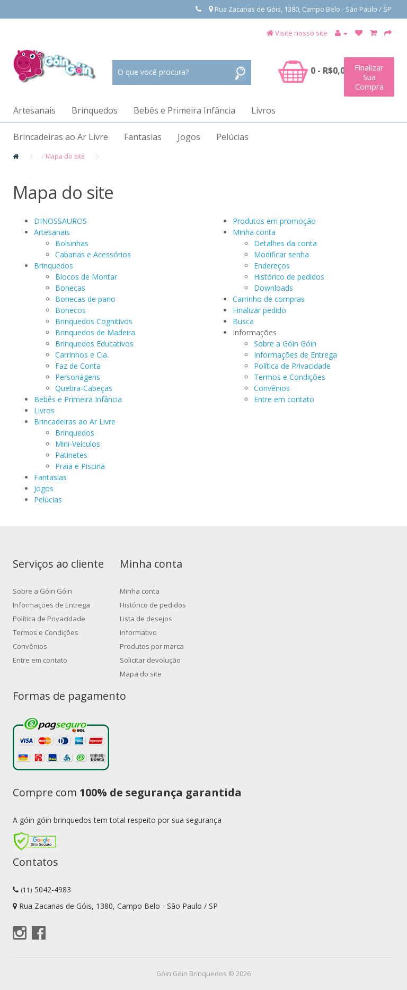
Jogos (189, 137)
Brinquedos (95, 110)
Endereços (272, 265)
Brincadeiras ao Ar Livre (60, 137)
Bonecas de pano (85, 299)
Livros (263, 110)
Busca (243, 321)
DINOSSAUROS (60, 221)
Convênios (272, 388)
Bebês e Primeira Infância (184, 110)
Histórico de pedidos (289, 277)
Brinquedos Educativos (94, 343)
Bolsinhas (72, 243)
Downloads (273, 288)
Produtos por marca (152, 646)
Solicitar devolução (150, 660)
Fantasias (143, 137)
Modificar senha (281, 254)
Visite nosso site (301, 33)
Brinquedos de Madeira (95, 332)
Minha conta (254, 232)
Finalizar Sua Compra (369, 77)
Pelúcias (232, 137)
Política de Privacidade (292, 366)
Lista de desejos (146, 618)
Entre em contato (284, 399)
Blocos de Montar (86, 277)
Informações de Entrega (295, 355)
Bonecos (70, 310)
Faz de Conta (78, 366)
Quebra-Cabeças (83, 388)
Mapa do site (65, 156)
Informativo (138, 632)
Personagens (77, 377)
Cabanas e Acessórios (93, 254)
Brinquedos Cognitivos (93, 321)
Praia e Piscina (80, 466)
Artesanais (34, 110)
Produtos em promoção (274, 221)
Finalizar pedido (259, 310)
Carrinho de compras (269, 299)
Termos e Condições (289, 377)
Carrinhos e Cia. (82, 355)
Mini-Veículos (77, 444)
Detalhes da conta (285, 243)
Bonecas (70, 288)
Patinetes (71, 455)
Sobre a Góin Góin (285, 343)
